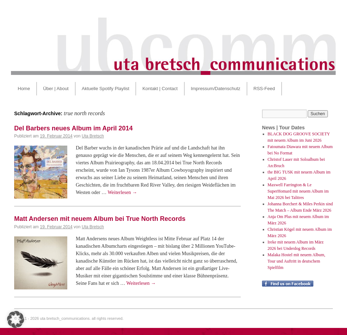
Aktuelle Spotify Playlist (105, 88)
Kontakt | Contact (160, 88)
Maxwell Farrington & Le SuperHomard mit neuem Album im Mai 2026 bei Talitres (298, 191)
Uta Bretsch (93, 136)
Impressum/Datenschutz (215, 88)
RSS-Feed (264, 88)
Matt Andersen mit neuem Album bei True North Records (100, 218)
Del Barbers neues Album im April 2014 (73, 128)
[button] (15, 319)
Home (24, 88)
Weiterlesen (122, 192)
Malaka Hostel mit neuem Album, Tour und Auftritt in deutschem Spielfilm (296, 261)
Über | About (56, 88)
